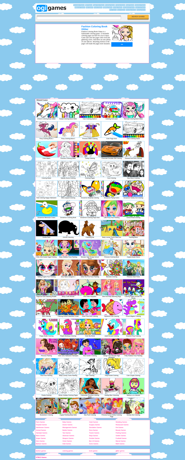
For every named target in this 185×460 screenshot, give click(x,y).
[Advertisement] (55, 41)
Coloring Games (120, 5)
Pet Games (119, 427)
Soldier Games (121, 435)
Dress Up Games (140, 7)
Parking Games (121, 433)
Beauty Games (121, 430)
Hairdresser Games (42, 427)
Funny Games (98, 7)
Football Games (121, 438)
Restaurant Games (122, 425)
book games (93, 451)
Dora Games (93, 430)
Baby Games (66, 422)
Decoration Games (78, 5)
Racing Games (141, 10)
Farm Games (40, 422)
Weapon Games (68, 438)
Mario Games (40, 435)
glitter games (120, 451)
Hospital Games (41, 425)
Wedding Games (121, 422)
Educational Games (128, 7)
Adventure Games (140, 5)
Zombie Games (94, 438)
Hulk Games (66, 444)
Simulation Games (95, 427)
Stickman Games (68, 435)
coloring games (67, 451)
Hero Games (40, 441)
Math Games (120, 444)
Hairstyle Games (41, 433)
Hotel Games (93, 422)
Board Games (130, 5)
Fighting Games (107, 7)
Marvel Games (121, 441)
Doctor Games (67, 425)
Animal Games (41, 430)
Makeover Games (80, 7)
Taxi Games (66, 433)
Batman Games (41, 444)
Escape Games (117, 7)
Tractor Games (94, 433)
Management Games (69, 427)
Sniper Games (41, 438)
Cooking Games (110, 5)
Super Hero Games (98, 5)
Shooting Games (131, 10)
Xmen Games (67, 441)
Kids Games (89, 7)
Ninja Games (93, 435)
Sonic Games (93, 444)
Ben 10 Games (94, 441)
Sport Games (121, 10)
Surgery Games (94, 425)
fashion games (41, 451)
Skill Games (88, 5)
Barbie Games (67, 430)
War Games (113, 10)
